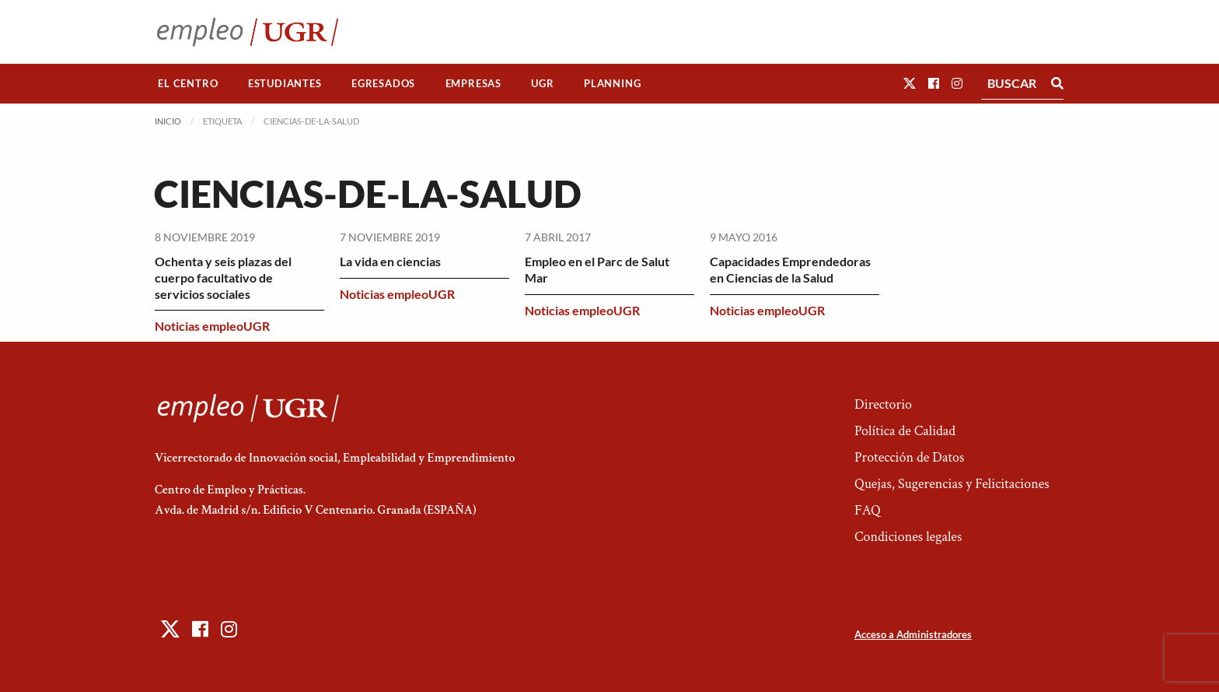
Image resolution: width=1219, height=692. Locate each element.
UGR (542, 83)
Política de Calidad (904, 431)
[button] (909, 83)
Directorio (883, 404)
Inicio (168, 121)
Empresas (473, 83)
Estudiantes (285, 83)
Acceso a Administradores (913, 634)
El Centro (188, 83)
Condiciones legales (908, 537)
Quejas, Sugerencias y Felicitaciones (952, 484)
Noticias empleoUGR (212, 325)
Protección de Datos (909, 457)
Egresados (383, 83)
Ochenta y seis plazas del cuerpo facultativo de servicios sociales (223, 277)
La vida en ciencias (390, 261)
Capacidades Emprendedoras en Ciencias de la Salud (790, 269)
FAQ (867, 510)
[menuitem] (188, 84)
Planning (612, 83)
